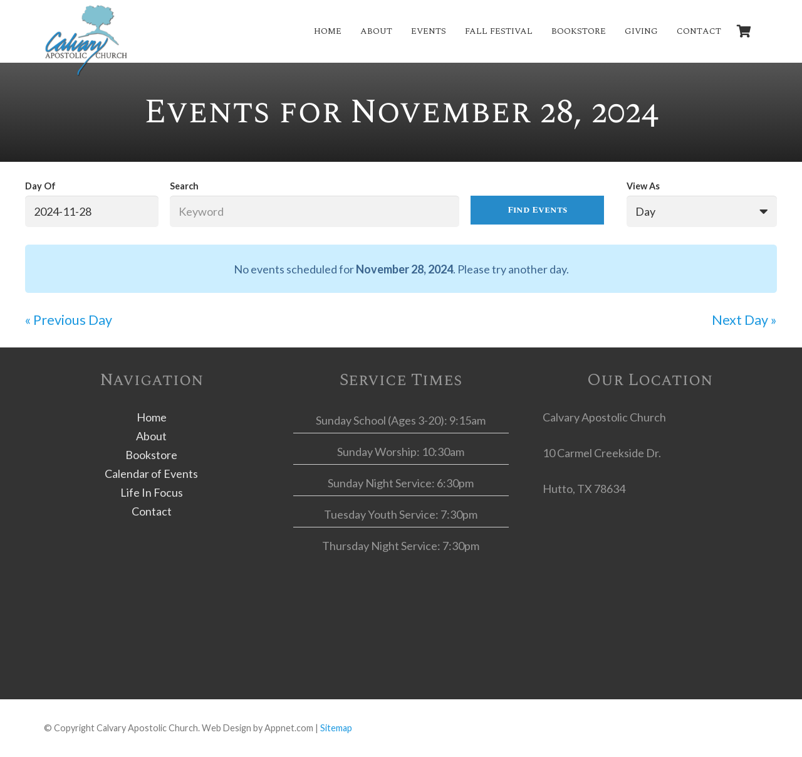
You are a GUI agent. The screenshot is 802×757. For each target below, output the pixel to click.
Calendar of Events (151, 473)
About (151, 436)
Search (184, 186)
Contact (152, 511)
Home (152, 417)
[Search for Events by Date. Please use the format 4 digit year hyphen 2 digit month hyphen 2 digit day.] (92, 211)
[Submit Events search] (537, 210)
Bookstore (151, 455)
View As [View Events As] (643, 186)
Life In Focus (151, 492)
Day (645, 211)
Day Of (40, 186)
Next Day (744, 320)
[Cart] (744, 31)
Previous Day (68, 320)
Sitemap (336, 728)
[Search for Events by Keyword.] (314, 211)
